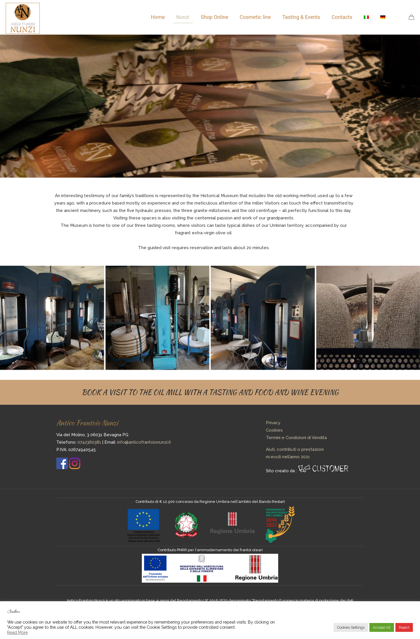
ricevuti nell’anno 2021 (288, 456)
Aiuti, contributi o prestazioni (295, 449)
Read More (17, 632)
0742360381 (89, 442)
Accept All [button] (382, 627)
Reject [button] (404, 627)
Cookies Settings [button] (351, 627)
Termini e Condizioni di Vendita (296, 437)
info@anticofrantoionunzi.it (144, 442)
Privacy (273, 422)
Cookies (274, 430)
